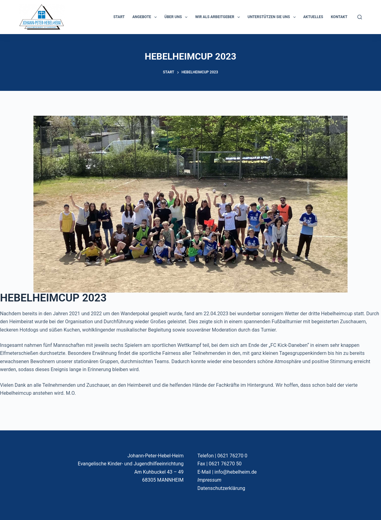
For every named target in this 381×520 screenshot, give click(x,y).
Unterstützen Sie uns (273, 17)
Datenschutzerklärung (221, 488)
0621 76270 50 (225, 464)
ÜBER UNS (177, 17)
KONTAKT (339, 17)
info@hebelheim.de (235, 472)
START (119, 17)
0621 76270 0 (232, 456)
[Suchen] (359, 17)
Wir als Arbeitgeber (218, 17)
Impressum (209, 480)
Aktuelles (313, 17)
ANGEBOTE (145, 17)
